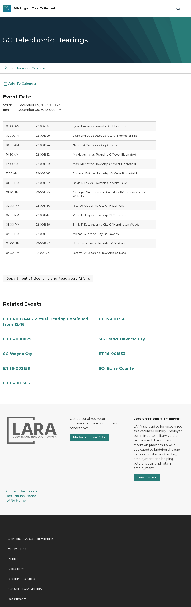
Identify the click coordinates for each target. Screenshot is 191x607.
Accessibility (16, 569)
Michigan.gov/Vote (89, 437)
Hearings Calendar (31, 68)
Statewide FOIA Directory (25, 589)
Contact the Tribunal (22, 491)
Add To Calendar (22, 83)
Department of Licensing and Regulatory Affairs (48, 278)
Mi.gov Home (17, 549)
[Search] (178, 8)
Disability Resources (21, 579)
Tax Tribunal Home (21, 496)
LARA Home (16, 500)
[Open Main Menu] (186, 8)
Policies (13, 559)
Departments (17, 599)
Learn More (146, 477)
